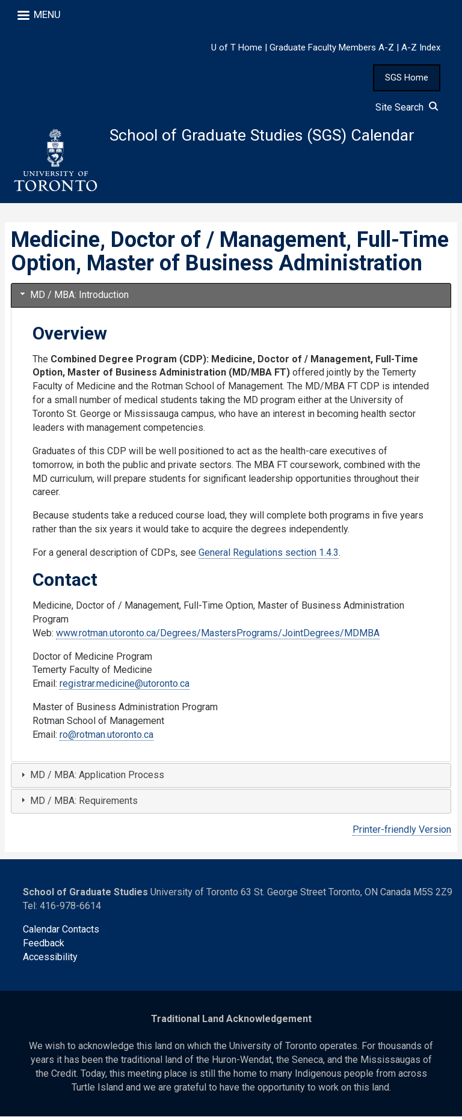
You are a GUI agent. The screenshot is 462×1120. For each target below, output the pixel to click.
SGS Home (406, 77)
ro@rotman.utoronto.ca (106, 738)
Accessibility (50, 960)
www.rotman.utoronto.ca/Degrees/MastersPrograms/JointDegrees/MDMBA (218, 636)
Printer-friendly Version (402, 832)
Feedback (43, 946)
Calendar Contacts (61, 933)
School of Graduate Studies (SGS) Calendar (271, 136)
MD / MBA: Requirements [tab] (78, 803)
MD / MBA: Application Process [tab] (91, 778)
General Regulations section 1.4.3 (269, 556)
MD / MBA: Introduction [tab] (73, 297)
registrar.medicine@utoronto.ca (124, 687)
